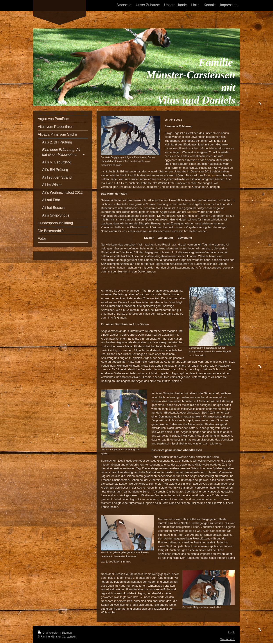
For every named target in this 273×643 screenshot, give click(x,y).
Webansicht (227, 639)
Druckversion (49, 632)
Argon (212, 175)
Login (231, 632)
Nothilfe (192, 211)
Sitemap (66, 632)
